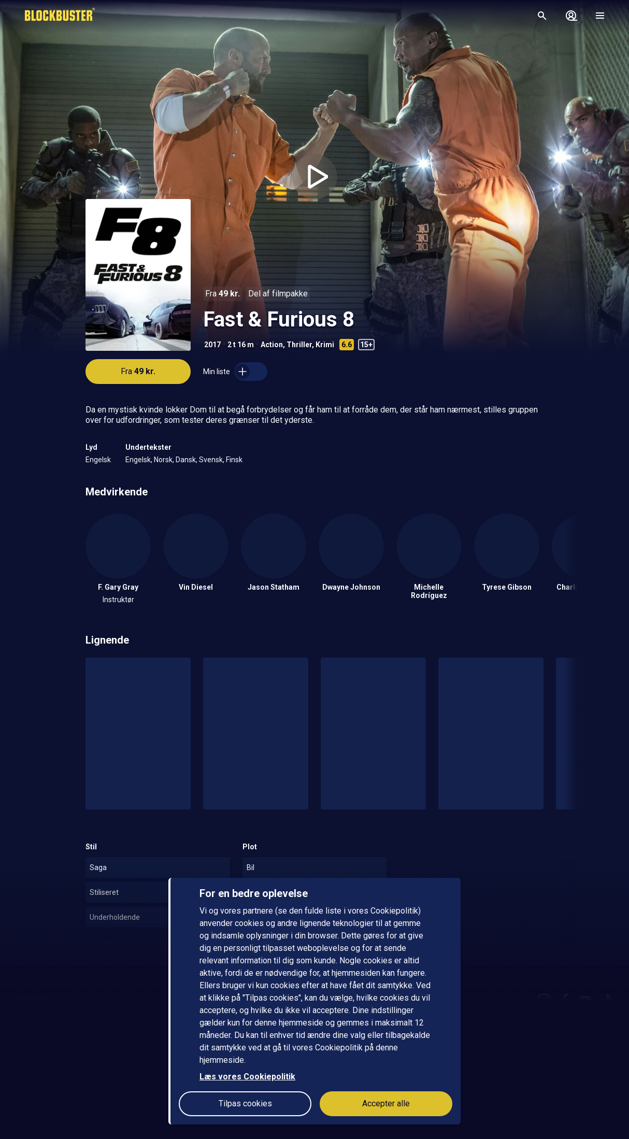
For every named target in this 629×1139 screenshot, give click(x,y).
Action (272, 344)
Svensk (211, 459)
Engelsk (98, 459)
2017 (212, 344)
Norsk (163, 459)
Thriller (299, 344)
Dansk (186, 459)
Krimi (325, 344)
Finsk (234, 459)
